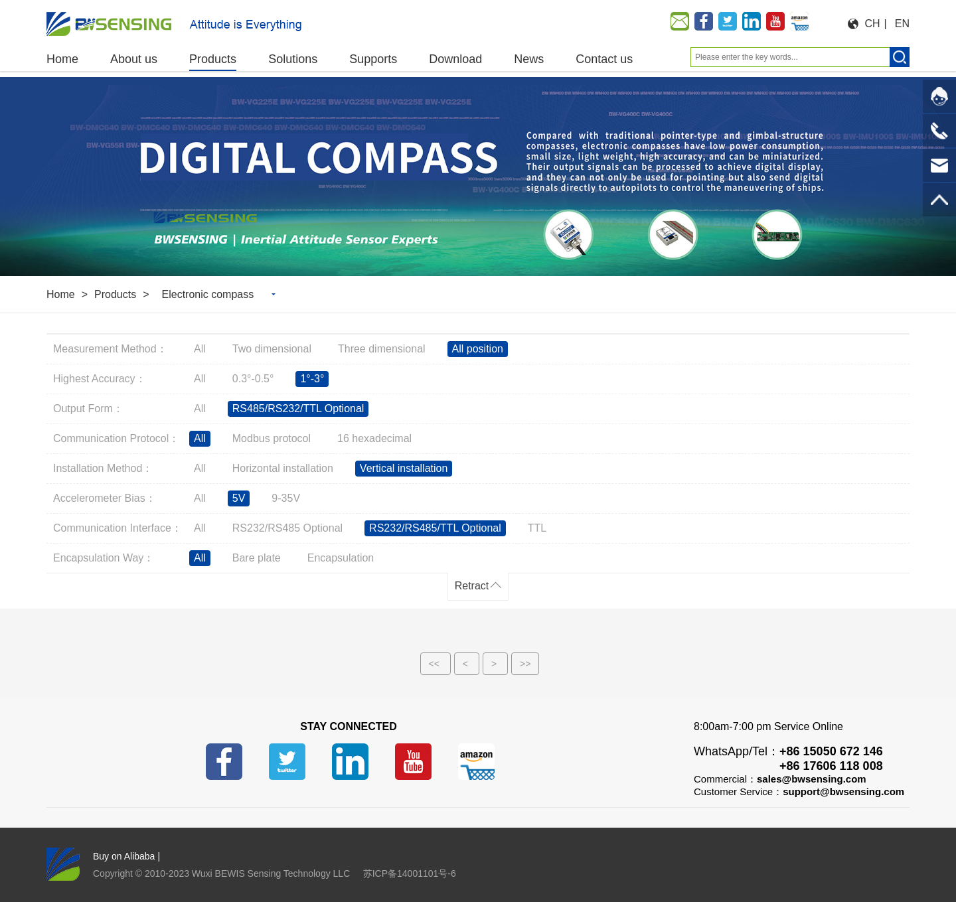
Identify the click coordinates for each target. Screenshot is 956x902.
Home (60, 294)
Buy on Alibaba (124, 856)
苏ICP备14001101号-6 (409, 873)
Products (115, 294)
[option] (478, 176)
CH (872, 23)
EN (902, 23)
